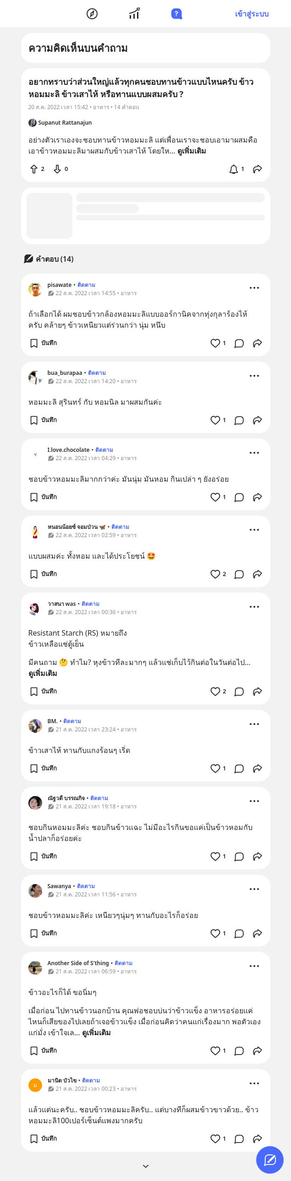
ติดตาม (86, 285)
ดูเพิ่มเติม (42, 673)
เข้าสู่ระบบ (252, 14)
